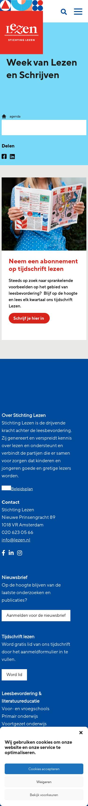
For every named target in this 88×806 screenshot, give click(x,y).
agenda (15, 116)
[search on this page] (64, 13)
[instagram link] (19, 553)
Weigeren (44, 782)
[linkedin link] (11, 553)
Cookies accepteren (44, 769)
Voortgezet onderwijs (24, 724)
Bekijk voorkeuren (44, 795)
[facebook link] (3, 553)
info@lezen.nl (16, 540)
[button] (81, 732)
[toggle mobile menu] (77, 13)
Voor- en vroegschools (26, 709)
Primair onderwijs (20, 716)
